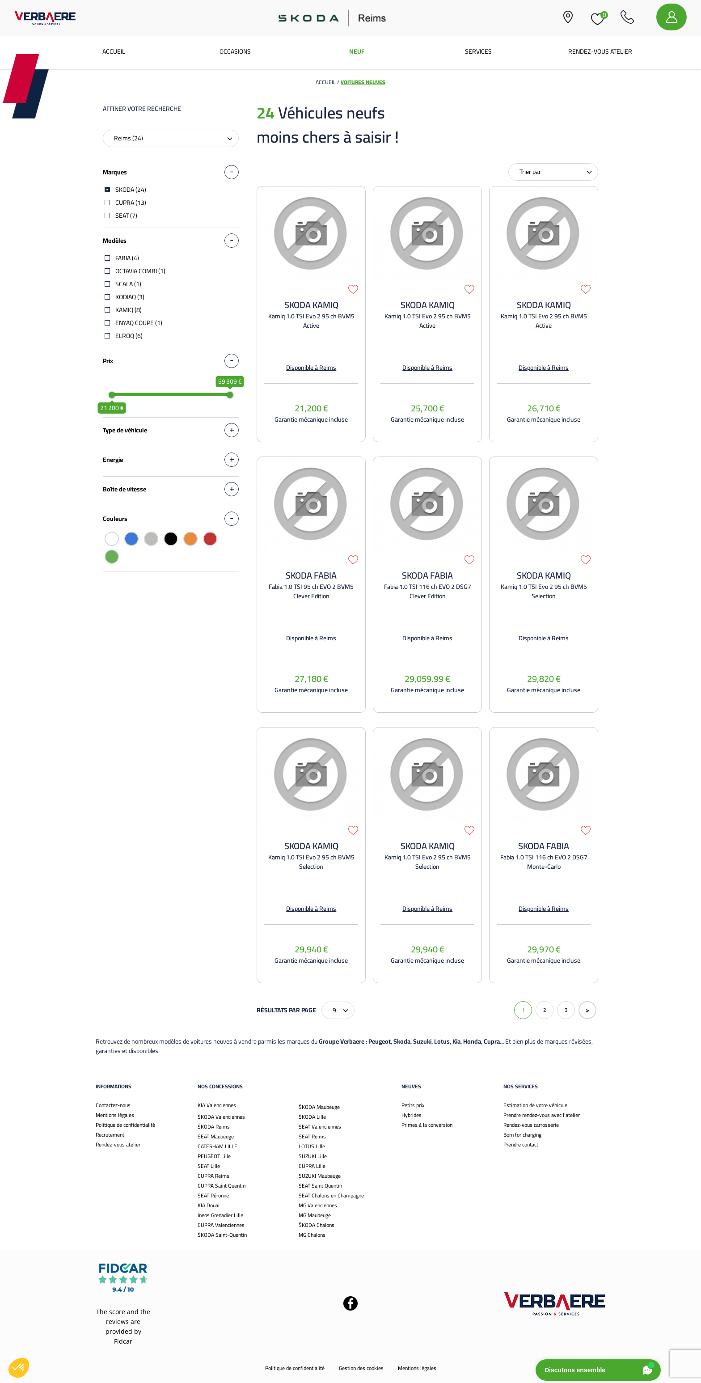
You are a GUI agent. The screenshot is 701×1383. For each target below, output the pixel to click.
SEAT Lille (209, 1166)
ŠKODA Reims (214, 1126)
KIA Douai (209, 1205)
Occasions (235, 51)
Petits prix (412, 1105)
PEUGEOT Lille (214, 1156)
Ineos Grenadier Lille (220, 1215)
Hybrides (411, 1115)
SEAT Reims (312, 1136)
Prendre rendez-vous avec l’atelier (541, 1115)
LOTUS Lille (312, 1146)
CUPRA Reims (213, 1176)
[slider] (112, 395)
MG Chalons (312, 1235)
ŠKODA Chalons (316, 1225)
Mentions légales (115, 1115)
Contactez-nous (113, 1105)
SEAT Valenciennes (320, 1126)
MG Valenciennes (318, 1205)
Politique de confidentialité (125, 1125)
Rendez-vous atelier (600, 51)
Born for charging (522, 1134)
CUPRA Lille (312, 1166)
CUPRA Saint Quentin (221, 1185)
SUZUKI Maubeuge (320, 1176)
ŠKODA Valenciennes (221, 1117)
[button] (19, 1368)
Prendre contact (520, 1144)
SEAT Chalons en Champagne (331, 1195)
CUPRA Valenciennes (221, 1225)
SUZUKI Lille (313, 1156)
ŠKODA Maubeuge (319, 1107)
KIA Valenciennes (217, 1105)
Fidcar (123, 1341)
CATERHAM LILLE (217, 1146)
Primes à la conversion (426, 1125)
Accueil (113, 51)
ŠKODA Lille (312, 1117)
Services (478, 51)
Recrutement (110, 1134)
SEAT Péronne (213, 1195)
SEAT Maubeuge (216, 1136)
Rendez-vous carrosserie (531, 1125)
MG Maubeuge (315, 1215)
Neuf (356, 51)
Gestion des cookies (361, 1368)
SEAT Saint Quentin (320, 1185)
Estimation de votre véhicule (535, 1105)
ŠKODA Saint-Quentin (222, 1235)
